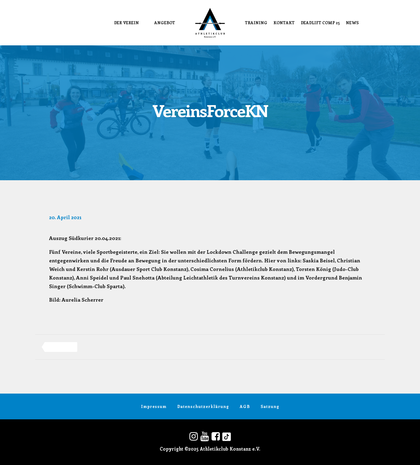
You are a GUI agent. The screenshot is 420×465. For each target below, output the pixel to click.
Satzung (270, 406)
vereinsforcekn (61, 347)
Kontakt (284, 22)
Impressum (153, 406)
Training (256, 22)
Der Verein (126, 22)
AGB (245, 406)
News (352, 22)
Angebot (164, 22)
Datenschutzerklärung (203, 406)
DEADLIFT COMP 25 (320, 22)
